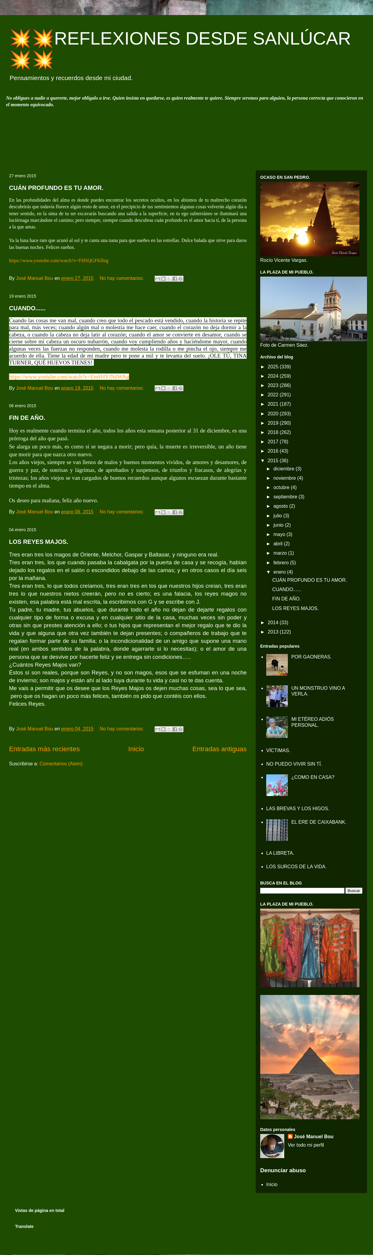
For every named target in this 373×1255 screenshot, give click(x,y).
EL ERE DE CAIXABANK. (318, 822)
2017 (274, 441)
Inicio (136, 749)
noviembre (285, 478)
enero (280, 572)
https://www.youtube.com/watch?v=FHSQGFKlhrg (58, 260)
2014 (274, 622)
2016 (274, 451)
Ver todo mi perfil (306, 1145)
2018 (274, 432)
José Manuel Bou (314, 1136)
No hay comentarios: (122, 278)
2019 (274, 423)
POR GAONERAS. (311, 656)
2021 (274, 404)
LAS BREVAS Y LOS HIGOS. (297, 808)
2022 (274, 394)
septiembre (286, 496)
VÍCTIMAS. (278, 750)
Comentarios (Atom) (60, 763)
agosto (281, 506)
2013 (274, 631)
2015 (274, 460)
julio (278, 515)
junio (279, 525)
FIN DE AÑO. (27, 417)
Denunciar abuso (283, 1170)
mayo (280, 534)
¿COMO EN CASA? (312, 777)
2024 (274, 376)
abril (278, 543)
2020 (274, 413)
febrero (281, 562)
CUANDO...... (27, 308)
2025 (274, 366)
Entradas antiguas (220, 749)
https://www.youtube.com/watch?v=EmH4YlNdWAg (69, 376)
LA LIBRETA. (280, 853)
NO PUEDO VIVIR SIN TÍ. (294, 764)
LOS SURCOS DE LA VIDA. (296, 866)
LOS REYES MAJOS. (38, 541)
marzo (280, 553)
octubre (282, 487)
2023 (274, 385)
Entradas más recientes (44, 749)
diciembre (284, 468)
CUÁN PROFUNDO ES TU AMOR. (56, 187)
